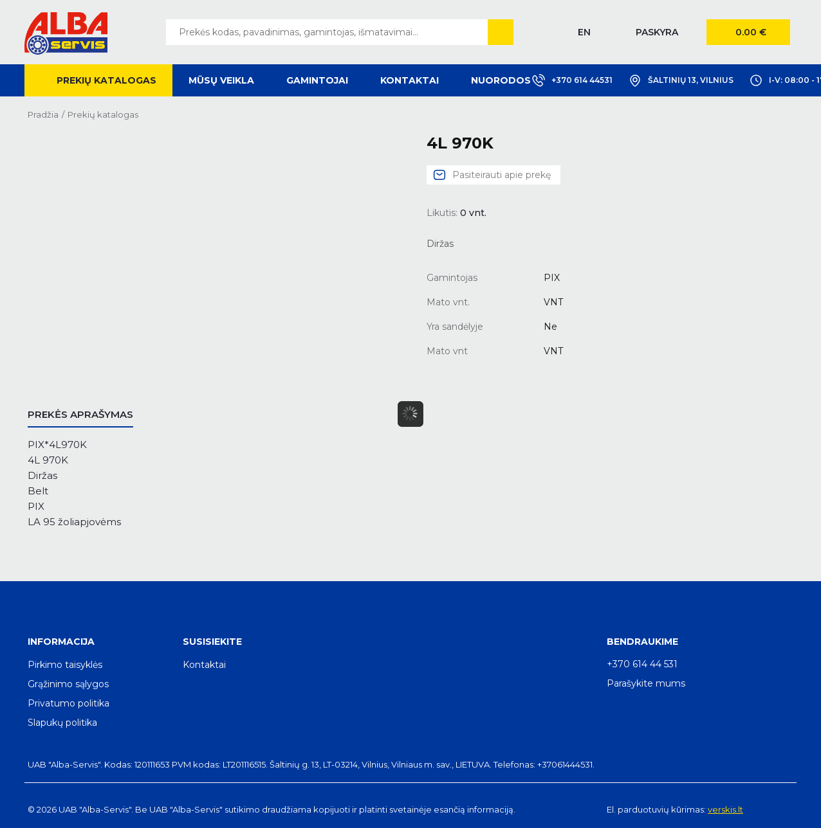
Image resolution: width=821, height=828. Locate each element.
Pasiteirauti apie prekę (501, 175)
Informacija (61, 641)
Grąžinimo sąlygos (68, 684)
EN (584, 32)
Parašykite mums (646, 683)
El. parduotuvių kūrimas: (656, 809)
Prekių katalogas (106, 80)
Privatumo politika (68, 703)
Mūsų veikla (221, 80)
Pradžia (43, 114)
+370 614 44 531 (642, 664)
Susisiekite (212, 641)
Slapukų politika (62, 722)
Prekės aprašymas (80, 414)
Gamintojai (317, 80)
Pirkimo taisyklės (65, 664)
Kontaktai (409, 80)
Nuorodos (501, 80)
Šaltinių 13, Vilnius (681, 80)
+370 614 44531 (572, 80)
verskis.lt (725, 809)
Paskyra (657, 32)
